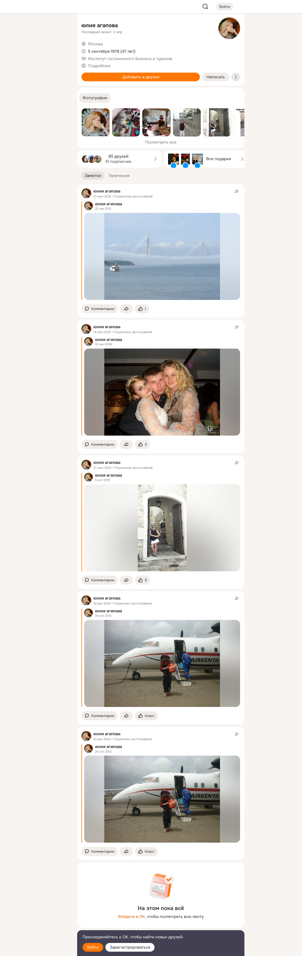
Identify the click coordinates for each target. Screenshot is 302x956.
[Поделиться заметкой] (126, 308)
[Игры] (61, 74)
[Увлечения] (37, 26)
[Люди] (37, 50)
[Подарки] (13, 74)
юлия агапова (99, 25)
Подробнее (99, 66)
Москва (95, 44)
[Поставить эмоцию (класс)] (142, 308)
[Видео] (61, 50)
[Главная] (13, 26)
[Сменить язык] (37, 926)
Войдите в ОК (131, 916)
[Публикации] (13, 50)
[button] (95, 98)
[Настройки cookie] (37, 949)
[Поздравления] (37, 74)
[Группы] (61, 26)
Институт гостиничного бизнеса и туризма (130, 58)
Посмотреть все (161, 142)
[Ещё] (37, 914)
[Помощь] (13, 98)
